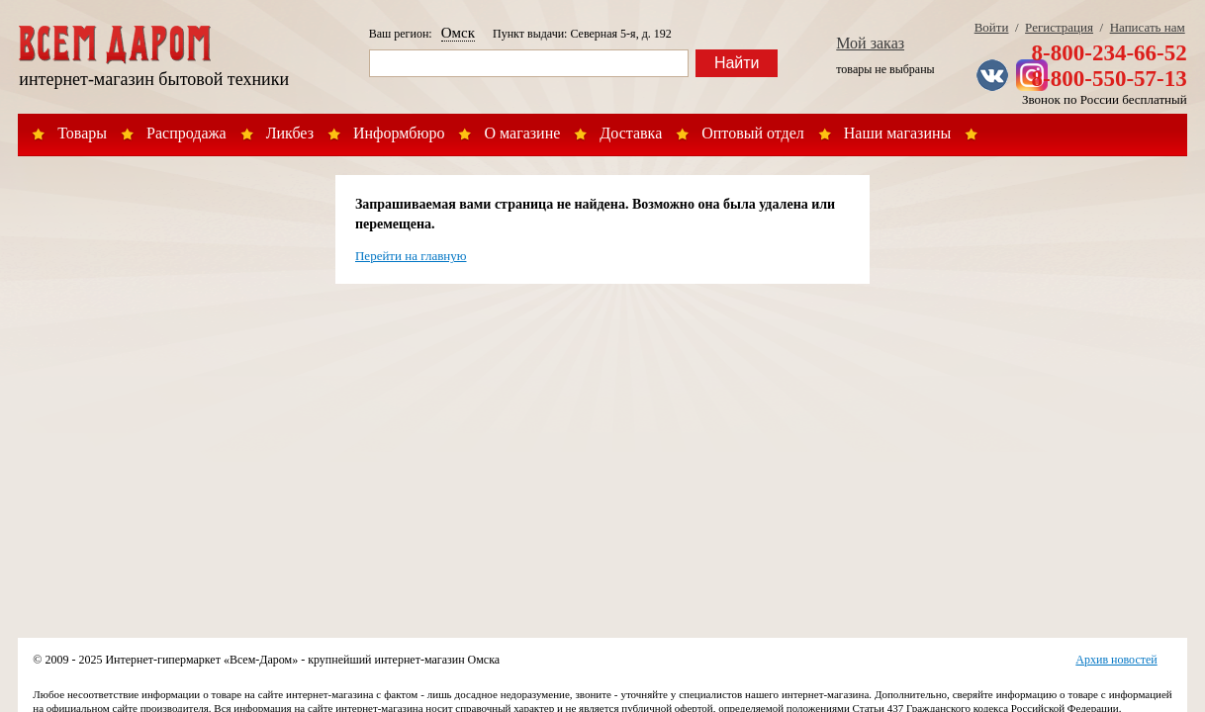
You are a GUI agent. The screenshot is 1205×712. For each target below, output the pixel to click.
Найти (737, 62)
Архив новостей (1116, 660)
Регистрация (1059, 27)
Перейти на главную (411, 255)
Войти (991, 27)
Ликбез (290, 133)
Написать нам (1147, 27)
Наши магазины (898, 133)
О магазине (522, 133)
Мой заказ (870, 43)
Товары (82, 133)
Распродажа (186, 133)
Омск (458, 33)
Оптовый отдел (752, 133)
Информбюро (398, 133)
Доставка (631, 133)
